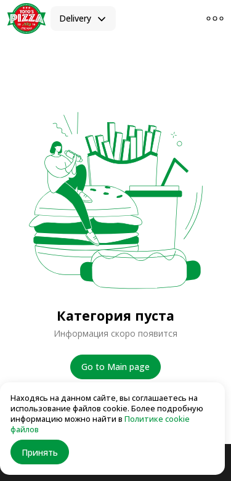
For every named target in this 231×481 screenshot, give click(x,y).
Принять (40, 452)
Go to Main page (115, 366)
